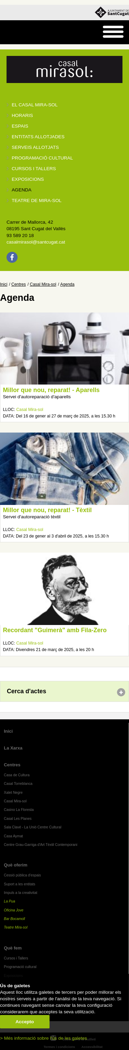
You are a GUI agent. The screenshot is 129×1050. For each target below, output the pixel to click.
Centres (18, 284)
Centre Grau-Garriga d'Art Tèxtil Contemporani (40, 845)
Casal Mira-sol (43, 284)
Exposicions (28, 179)
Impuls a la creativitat (20, 893)
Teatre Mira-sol (16, 927)
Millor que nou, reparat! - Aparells (51, 390)
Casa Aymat (13, 836)
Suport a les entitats (19, 884)
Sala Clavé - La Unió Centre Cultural (32, 827)
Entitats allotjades (38, 136)
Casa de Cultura (17, 775)
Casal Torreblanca (18, 784)
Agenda (21, 189)
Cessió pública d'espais (22, 875)
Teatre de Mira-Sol (37, 200)
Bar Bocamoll (14, 919)
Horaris (22, 115)
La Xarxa (13, 748)
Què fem (13, 948)
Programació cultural (42, 158)
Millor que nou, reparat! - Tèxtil (47, 510)
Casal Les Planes (17, 819)
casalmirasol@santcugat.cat (36, 242)
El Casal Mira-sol (34, 104)
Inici (3, 284)
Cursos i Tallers (16, 958)
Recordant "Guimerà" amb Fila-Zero (55, 630)
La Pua (9, 901)
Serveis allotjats (35, 147)
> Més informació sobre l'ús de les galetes (43, 1038)
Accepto (24, 1021)
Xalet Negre (13, 792)
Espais (20, 126)
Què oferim (15, 865)
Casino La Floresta (19, 810)
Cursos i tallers (34, 168)
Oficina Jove (13, 910)
